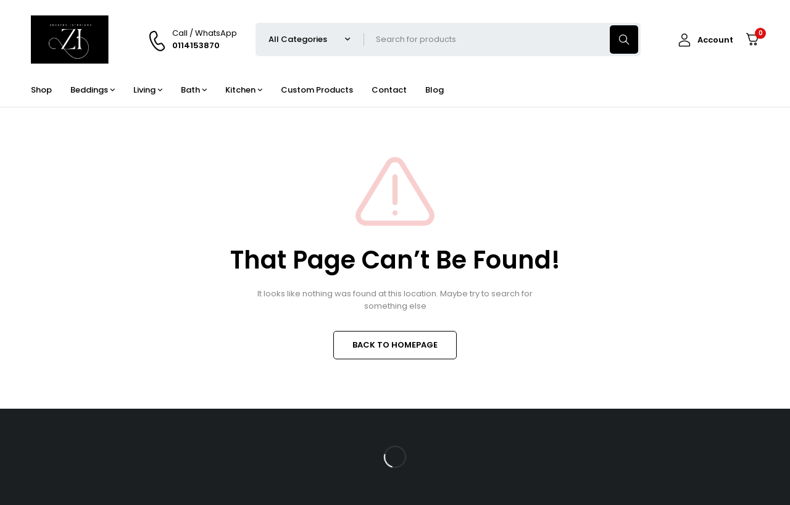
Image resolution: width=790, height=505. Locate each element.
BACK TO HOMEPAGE (395, 345)
